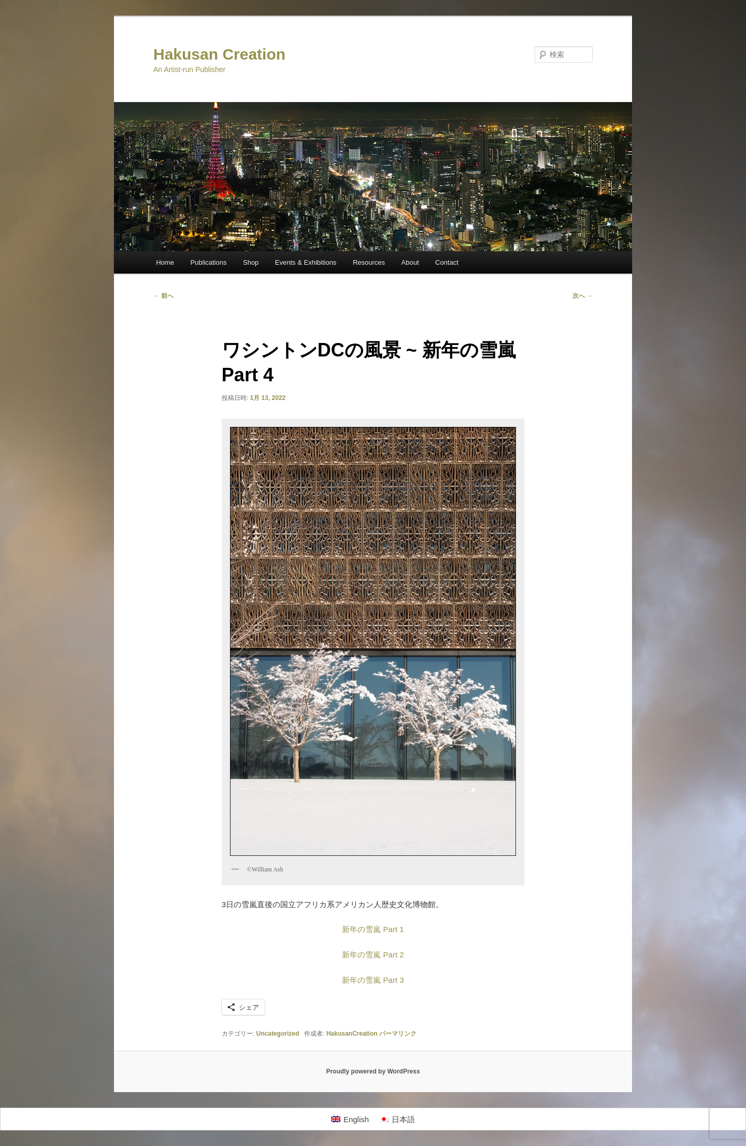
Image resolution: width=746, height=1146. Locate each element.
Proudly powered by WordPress (373, 1071)
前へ (163, 295)
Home (165, 262)
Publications (208, 262)
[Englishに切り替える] (350, 1119)
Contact (446, 262)
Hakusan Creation (219, 54)
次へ (582, 295)
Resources (369, 262)
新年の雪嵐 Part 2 (373, 954)
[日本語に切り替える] (397, 1119)
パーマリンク (398, 1033)
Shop (251, 262)
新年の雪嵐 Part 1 (373, 929)
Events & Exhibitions (306, 262)
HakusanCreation (352, 1033)
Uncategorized (277, 1033)
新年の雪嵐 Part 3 (373, 980)
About (410, 262)
